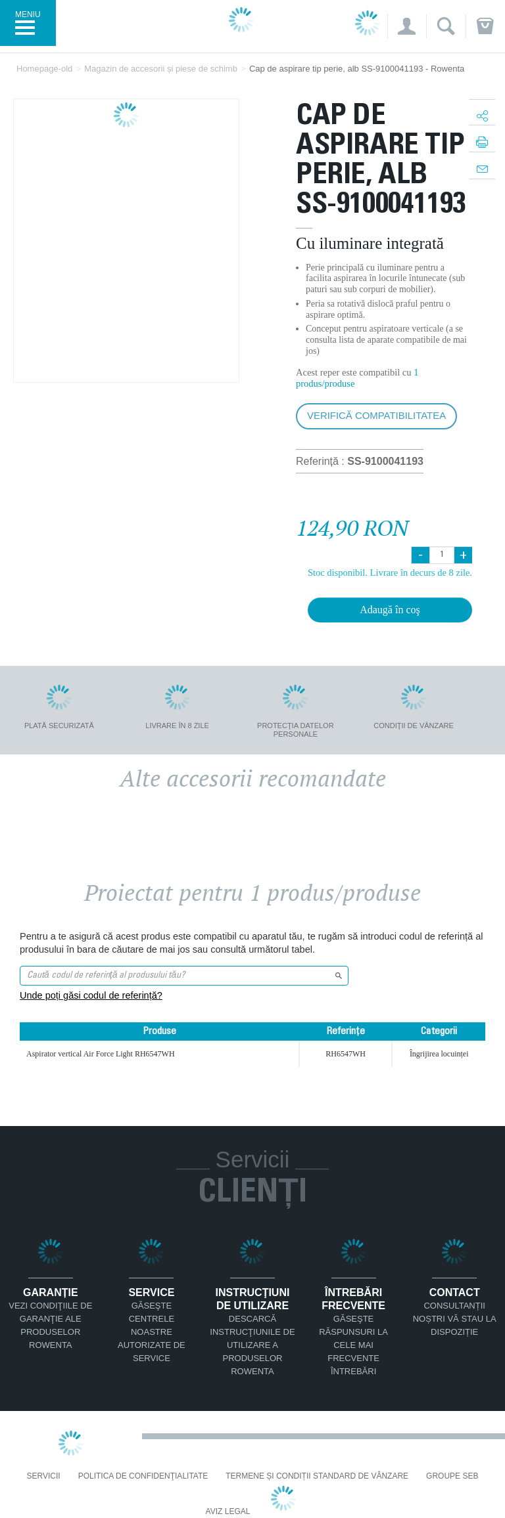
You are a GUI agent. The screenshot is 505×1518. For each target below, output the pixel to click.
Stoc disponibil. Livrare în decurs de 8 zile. (390, 572)
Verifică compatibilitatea (376, 415)
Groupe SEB (452, 1476)
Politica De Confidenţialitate (143, 1476)
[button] (406, 26)
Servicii (43, 1476)
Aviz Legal (228, 1511)
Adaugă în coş (390, 609)
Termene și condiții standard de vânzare (317, 1476)
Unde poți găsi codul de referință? (91, 995)
